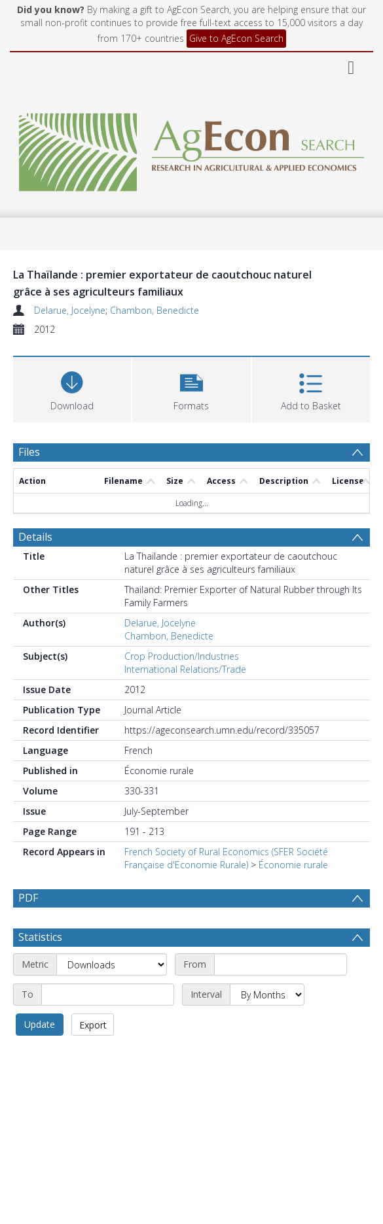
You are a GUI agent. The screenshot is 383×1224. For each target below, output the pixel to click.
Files (29, 452)
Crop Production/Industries (181, 656)
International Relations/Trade (185, 669)
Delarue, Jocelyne (69, 310)
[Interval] (267, 994)
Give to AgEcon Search (236, 38)
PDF (28, 898)
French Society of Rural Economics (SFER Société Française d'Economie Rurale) (226, 858)
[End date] (107, 994)
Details (35, 537)
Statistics (40, 937)
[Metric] (111, 964)
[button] (191, 388)
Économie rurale (293, 864)
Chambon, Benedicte (154, 310)
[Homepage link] (191, 148)
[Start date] (280, 964)
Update (39, 1024)
